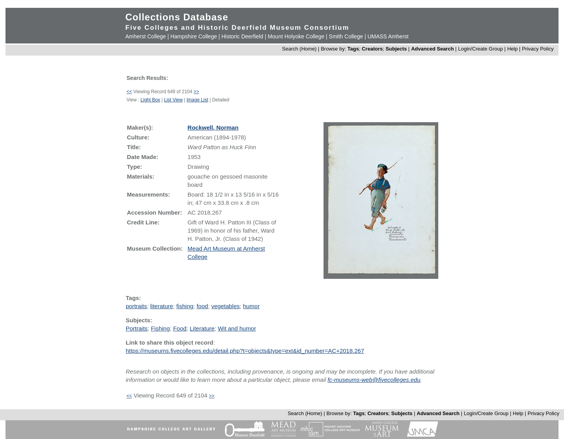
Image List (197, 100)
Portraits (137, 328)
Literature (202, 328)
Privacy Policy (538, 49)
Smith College (346, 36)
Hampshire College (193, 36)
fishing (184, 306)
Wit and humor (237, 328)
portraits (136, 306)
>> (196, 91)
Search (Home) (299, 49)
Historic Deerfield (242, 36)
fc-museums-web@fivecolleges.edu (373, 379)
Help (512, 49)
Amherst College (145, 36)
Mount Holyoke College (296, 36)
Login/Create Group (481, 49)
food (202, 306)
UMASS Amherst (388, 36)
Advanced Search (432, 49)
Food (179, 328)
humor (251, 306)
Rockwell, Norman (213, 127)
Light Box (150, 100)
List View (173, 100)
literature (161, 306)
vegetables (225, 306)
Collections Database (176, 17)
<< (129, 91)
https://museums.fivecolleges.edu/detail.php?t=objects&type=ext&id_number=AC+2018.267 (245, 350)
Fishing (160, 328)
